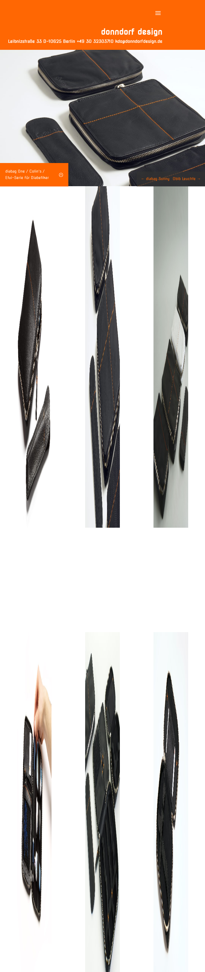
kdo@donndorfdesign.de (138, 41)
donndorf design (131, 31)
